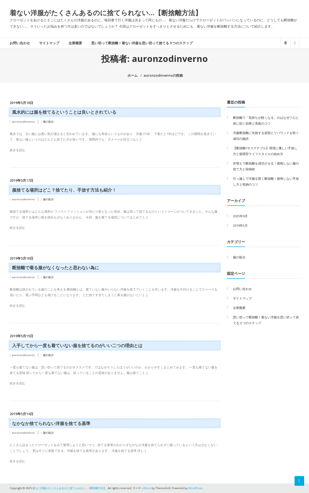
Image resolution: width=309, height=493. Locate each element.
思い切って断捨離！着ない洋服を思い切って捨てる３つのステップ (142, 43)
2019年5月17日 (21, 180)
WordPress (195, 488)
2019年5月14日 (21, 413)
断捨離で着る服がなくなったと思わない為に (55, 267)
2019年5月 (240, 225)
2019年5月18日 (21, 102)
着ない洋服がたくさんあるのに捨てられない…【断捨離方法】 (106, 12)
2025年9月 (240, 216)
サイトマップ (49, 43)
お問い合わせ (20, 43)
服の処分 (48, 121)
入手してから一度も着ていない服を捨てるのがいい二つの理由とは (77, 345)
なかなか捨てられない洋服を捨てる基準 (51, 423)
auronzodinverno (23, 121)
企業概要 (75, 43)
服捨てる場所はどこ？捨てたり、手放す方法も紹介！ (64, 190)
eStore (146, 488)
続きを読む (17, 150)
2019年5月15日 (21, 336)
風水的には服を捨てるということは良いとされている (64, 112)
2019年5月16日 (21, 258)
